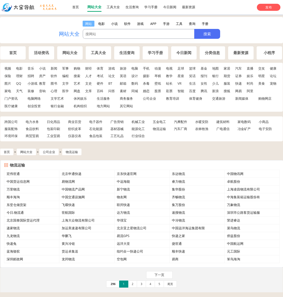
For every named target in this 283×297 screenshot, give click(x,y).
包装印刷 (53, 129)
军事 (65, 68)
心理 (54, 91)
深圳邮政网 (15, 259)
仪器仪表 (74, 136)
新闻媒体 (241, 98)
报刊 (204, 76)
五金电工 (159, 121)
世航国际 (68, 212)
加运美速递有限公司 (76, 228)
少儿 (215, 83)
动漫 (157, 68)
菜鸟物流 (233, 228)
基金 (204, 68)
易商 (175, 259)
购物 (77, 68)
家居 (227, 68)
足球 (181, 68)
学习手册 (151, 7)
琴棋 (157, 76)
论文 (111, 76)
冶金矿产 (244, 129)
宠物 (273, 83)
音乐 (31, 68)
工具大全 (113, 7)
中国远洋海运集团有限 (188, 228)
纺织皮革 (74, 129)
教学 (169, 76)
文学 (65, 83)
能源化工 (138, 129)
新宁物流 (123, 189)
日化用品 (53, 121)
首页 (75, 7)
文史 (88, 83)
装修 (31, 91)
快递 (238, 83)
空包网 (122, 259)
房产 (42, 76)
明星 (261, 76)
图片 (7, 83)
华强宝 (122, 220)
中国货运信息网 (18, 181)
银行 (215, 76)
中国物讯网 (235, 173)
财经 (88, 68)
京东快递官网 (127, 173)
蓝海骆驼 (13, 251)
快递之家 (178, 236)
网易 (238, 91)
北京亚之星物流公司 (131, 228)
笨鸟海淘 (233, 259)
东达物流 (178, 173)
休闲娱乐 (80, 98)
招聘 (31, 76)
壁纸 (157, 83)
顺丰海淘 (13, 197)
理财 (19, 76)
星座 (181, 76)
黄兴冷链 (68, 243)
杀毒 (146, 83)
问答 (111, 91)
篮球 (192, 68)
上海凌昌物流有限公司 (243, 189)
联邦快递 (123, 204)
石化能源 (95, 129)
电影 (19, 68)
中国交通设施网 (73, 197)
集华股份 (178, 189)
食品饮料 (32, 129)
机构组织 (80, 106)
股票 (157, 91)
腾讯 (204, 91)
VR (180, 83)
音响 (42, 91)
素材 (123, 91)
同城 (134, 91)
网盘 (77, 91)
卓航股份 (233, 181)
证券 (238, 76)
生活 (192, 83)
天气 (19, 91)
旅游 (123, 68)
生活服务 (103, 98)
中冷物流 (178, 220)
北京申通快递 (71, 173)
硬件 (100, 83)
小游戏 (32, 83)
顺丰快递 (178, 251)
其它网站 (126, 106)
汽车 (238, 68)
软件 (54, 76)
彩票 (169, 91)
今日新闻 (169, 7)
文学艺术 (57, 98)
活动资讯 (41, 53)
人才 (88, 76)
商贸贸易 (32, 136)
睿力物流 (178, 181)
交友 (261, 68)
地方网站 (103, 106)
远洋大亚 (123, 243)
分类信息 (212, 53)
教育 (42, 83)
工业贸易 (53, 136)
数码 (134, 83)
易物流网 (68, 181)
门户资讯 (11, 98)
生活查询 (132, 7)
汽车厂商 (180, 129)
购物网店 (264, 98)
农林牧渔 (201, 129)
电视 (169, 68)
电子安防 (265, 129)
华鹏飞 (67, 236)
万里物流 (13, 189)
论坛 (273, 76)
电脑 (134, 68)
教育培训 (172, 98)
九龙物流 (13, 236)
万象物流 (233, 204)
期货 (227, 76)
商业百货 (74, 121)
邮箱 (123, 83)
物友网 (122, 197)
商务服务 (126, 98)
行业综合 (138, 136)
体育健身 (195, 98)
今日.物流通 (15, 212)
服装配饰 (11, 129)
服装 (227, 83)
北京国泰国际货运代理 (23, 220)
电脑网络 (34, 98)
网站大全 (94, 6)
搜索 (77, 76)
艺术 (77, 83)
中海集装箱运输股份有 (243, 197)
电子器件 (95, 121)
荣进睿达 (233, 220)
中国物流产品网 (73, 189)
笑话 (192, 76)
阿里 (250, 91)
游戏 (111, 68)
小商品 (264, 121)
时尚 (250, 83)
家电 (7, 91)
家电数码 (244, 121)
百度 (192, 91)
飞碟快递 (68, 204)
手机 (146, 68)
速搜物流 (178, 212)
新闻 (54, 68)
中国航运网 (235, 243)
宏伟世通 (13, 173)
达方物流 (123, 212)
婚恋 (146, 91)
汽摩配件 (180, 121)
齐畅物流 (178, 197)
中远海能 (123, 181)
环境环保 (11, 136)
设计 (134, 76)
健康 (273, 68)
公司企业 (149, 98)
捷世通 (177, 243)
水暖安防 (201, 121)
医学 (65, 91)
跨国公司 (11, 121)
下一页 (159, 275)
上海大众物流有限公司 (78, 220)
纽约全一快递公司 (130, 251)
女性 (204, 83)
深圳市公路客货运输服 (243, 212)
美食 (261, 83)
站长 (169, 83)
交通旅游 (218, 98)
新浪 (215, 91)
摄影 (146, 76)
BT (110, 83)
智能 (181, 91)
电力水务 (32, 121)
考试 (100, 76)
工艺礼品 (117, 136)
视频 (7, 68)
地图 (215, 68)
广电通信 (223, 129)
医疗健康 (11, 106)
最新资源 (188, 7)
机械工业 (138, 121)
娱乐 (250, 76)
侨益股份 (233, 236)
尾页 (170, 284)
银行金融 (57, 106)
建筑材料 (223, 121)
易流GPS (123, 236)
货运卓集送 (70, 251)
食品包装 (95, 136)
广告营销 (117, 121)
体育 (100, 68)
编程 (65, 76)
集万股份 (178, 204)
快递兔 (11, 243)
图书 (54, 83)
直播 (250, 68)
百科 (100, 91)
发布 (268, 7)
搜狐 (227, 91)
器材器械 (117, 129)
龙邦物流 (68, 259)
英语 (123, 76)
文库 (88, 91)
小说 (42, 68)
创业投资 (34, 106)
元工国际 (233, 251)
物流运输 (159, 129)
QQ (18, 83)
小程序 (269, 53)
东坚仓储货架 (16, 204)
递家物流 (13, 228)
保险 (7, 76)
